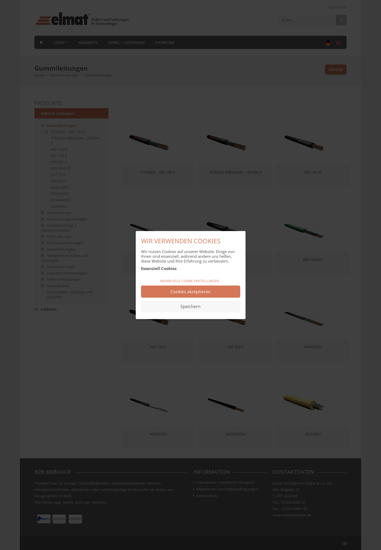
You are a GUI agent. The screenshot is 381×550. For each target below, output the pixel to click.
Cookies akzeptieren (190, 291)
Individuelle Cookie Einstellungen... (190, 281)
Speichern (190, 306)
